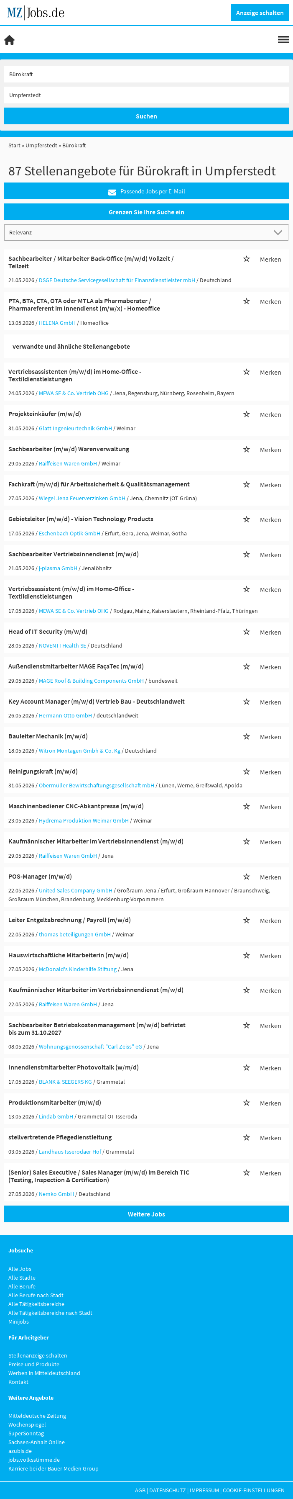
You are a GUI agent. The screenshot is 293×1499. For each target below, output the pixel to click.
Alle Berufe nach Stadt (36, 1295)
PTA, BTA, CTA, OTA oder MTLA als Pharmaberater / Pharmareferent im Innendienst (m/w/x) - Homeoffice (84, 304)
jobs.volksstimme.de (34, 1459)
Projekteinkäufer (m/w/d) (44, 413)
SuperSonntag (26, 1433)
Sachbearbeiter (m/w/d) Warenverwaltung (68, 449)
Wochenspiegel (27, 1424)
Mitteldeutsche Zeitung (37, 1415)
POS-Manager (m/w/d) (40, 876)
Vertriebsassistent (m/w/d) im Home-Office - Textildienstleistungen (71, 592)
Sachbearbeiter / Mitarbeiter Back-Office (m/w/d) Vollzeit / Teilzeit (91, 262)
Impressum (204, 1490)
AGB (140, 1490)
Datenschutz (167, 1490)
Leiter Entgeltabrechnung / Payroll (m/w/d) (69, 919)
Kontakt (18, 1382)
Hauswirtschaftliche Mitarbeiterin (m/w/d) (68, 955)
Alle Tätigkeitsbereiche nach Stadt (50, 1312)
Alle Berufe (22, 1286)
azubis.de (20, 1451)
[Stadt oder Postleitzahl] (146, 95)
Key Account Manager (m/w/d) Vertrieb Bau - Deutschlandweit (96, 701)
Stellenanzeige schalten (37, 1355)
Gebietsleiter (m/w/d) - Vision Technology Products (80, 518)
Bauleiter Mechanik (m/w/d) (48, 736)
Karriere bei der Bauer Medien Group (53, 1468)
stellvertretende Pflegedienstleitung (60, 1137)
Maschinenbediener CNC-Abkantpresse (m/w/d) (76, 806)
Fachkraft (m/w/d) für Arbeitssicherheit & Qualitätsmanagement (99, 484)
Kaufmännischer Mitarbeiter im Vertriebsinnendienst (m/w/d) (95, 841)
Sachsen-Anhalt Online (36, 1442)
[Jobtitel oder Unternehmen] (146, 74)
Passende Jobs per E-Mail (146, 191)
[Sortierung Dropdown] (279, 232)
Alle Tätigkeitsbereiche (36, 1304)
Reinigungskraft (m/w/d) (43, 771)
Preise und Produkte (33, 1364)
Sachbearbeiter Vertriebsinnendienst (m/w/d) (73, 554)
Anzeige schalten (260, 12)
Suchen (146, 116)
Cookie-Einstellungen (254, 1490)
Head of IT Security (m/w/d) (47, 631)
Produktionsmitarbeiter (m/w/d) (54, 1102)
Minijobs (18, 1321)
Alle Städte (22, 1277)
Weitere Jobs (146, 1214)
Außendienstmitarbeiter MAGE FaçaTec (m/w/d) (76, 666)
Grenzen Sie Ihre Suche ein (146, 212)
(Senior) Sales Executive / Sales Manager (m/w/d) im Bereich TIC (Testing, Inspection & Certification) (98, 1176)
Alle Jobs (19, 1269)
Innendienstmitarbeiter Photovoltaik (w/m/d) (73, 1067)
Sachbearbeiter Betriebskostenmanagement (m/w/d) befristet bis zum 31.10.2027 (97, 1028)
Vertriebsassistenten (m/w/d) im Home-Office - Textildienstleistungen (74, 375)
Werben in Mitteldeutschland (44, 1373)
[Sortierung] (138, 232)
